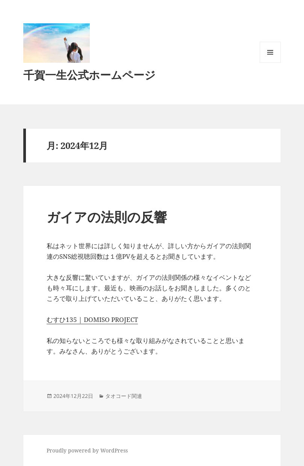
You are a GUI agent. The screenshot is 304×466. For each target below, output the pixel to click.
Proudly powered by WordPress (87, 450)
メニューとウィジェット (270, 62)
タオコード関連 (123, 395)
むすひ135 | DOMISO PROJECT (92, 319)
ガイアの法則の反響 (107, 217)
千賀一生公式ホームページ (89, 74)
